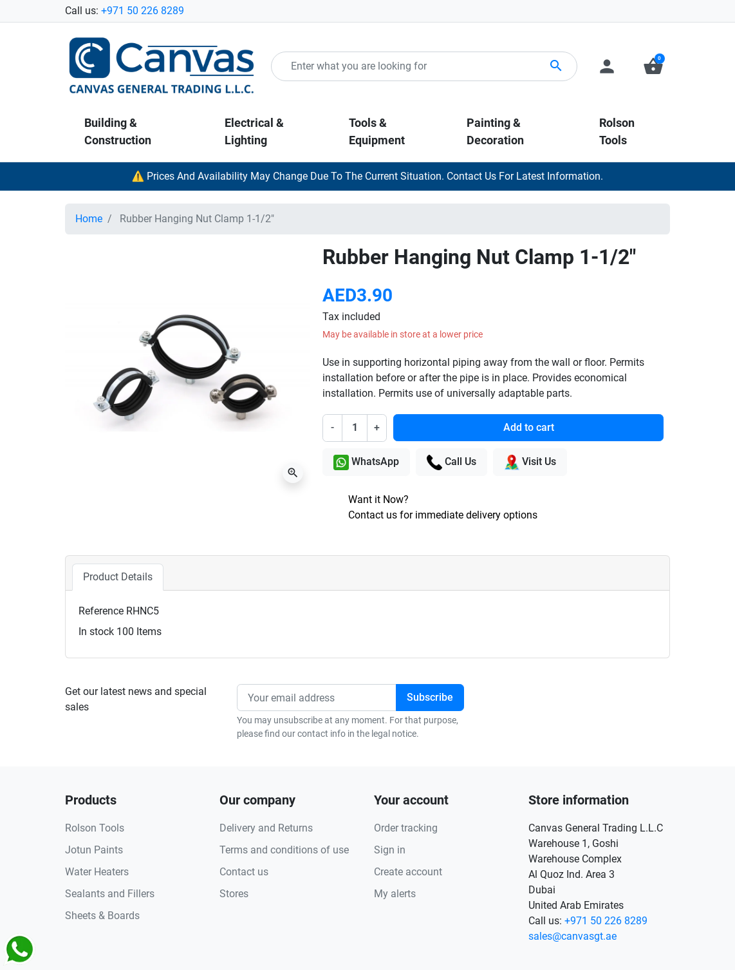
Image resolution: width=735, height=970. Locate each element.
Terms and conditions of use (284, 850)
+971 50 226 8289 (142, 11)
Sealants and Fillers (109, 894)
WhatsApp (366, 462)
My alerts (395, 894)
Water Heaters (97, 872)
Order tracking (406, 828)
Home (88, 219)
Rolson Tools (94, 828)
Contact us (243, 872)
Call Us (451, 462)
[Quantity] (355, 427)
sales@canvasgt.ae (572, 936)
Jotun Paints (94, 850)
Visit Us (530, 462)
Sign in (389, 850)
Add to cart (528, 427)
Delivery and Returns (266, 828)
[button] (653, 66)
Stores (233, 894)
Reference (101, 611)
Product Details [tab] (118, 577)
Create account (408, 872)
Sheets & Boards (102, 915)
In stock (96, 631)
